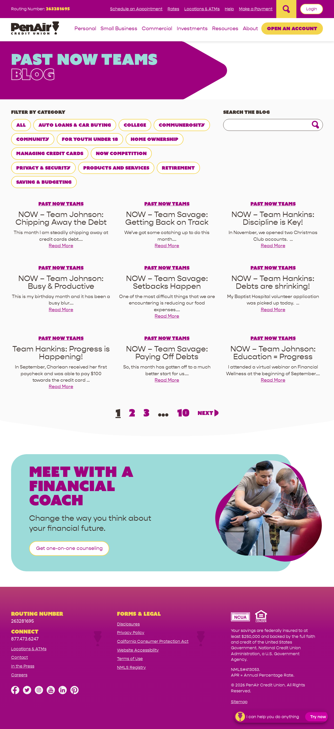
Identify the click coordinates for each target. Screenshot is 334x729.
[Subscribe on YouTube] (51, 692)
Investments (192, 28)
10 (183, 412)
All (21, 125)
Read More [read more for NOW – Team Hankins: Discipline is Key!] (273, 246)
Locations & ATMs (202, 8)
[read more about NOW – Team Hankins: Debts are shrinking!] (273, 282)
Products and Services (116, 168)
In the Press (22, 666)
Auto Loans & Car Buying (74, 125)
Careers (19, 674)
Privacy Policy (130, 632)
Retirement (178, 168)
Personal (85, 28)
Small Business (119, 28)
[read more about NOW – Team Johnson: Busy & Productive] (61, 282)
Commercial (157, 28)
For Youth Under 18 (90, 139)
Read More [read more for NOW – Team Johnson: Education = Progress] (273, 380)
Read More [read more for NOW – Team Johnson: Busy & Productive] (61, 310)
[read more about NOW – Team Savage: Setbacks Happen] (167, 282)
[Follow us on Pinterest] (74, 692)
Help (229, 8)
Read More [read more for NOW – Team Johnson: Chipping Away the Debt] (61, 246)
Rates (173, 8)
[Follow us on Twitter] (27, 692)
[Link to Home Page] (35, 28)
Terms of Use (130, 658)
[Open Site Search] (286, 9)
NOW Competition (121, 153)
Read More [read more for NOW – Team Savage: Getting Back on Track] (167, 246)
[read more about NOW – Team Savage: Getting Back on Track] (167, 218)
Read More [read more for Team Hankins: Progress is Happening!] (61, 386)
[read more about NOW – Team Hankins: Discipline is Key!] (273, 218)
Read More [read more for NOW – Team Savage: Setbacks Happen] (167, 316)
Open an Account (292, 28)
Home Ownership (154, 139)
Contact (19, 657)
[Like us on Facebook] (15, 692)
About (250, 28)
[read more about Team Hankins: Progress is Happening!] (61, 353)
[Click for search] (315, 125)
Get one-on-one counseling (69, 548)
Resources (225, 28)
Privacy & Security (43, 168)
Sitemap (239, 701)
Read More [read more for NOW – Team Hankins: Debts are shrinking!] (273, 310)
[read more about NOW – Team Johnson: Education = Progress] (273, 353)
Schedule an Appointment (136, 8)
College (135, 125)
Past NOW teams (61, 204)
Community (32, 139)
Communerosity (182, 125)
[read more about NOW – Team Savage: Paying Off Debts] (167, 353)
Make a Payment (255, 8)
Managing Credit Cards (49, 153)
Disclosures (128, 624)
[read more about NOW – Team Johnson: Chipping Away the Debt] (61, 218)
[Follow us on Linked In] (63, 692)
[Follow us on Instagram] (39, 692)
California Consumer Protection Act (152, 641)
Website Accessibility (138, 650)
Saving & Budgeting (44, 182)
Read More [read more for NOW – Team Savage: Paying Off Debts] (167, 380)
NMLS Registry (131, 667)
